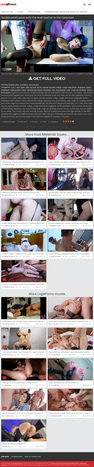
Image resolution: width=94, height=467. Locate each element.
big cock (33, 87)
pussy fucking (60, 90)
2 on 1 (13, 87)
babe (27, 87)
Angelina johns (13, 85)
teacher (89, 90)
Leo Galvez (24, 85)
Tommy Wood (55, 355)
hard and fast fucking (34, 90)
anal (18, 87)
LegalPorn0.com (17, 463)
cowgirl (64, 87)
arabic (23, 87)
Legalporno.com (9, 4)
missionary (47, 90)
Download (53, 122)
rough (68, 90)
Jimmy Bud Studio (56, 416)
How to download (32, 456)
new (53, 90)
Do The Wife (55, 324)
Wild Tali (7, 446)
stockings (82, 90)
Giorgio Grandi (9, 416)
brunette (52, 87)
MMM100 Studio (9, 122)
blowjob (45, 87)
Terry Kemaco (34, 85)
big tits (39, 87)
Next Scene (58, 127)
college (58, 87)
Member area (16, 456)
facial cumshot (15, 90)
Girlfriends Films (10, 324)
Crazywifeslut (55, 385)
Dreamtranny (9, 355)
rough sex (74, 90)
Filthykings (8, 385)
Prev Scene (36, 127)
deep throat (72, 87)
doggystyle (81, 87)
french (24, 90)
